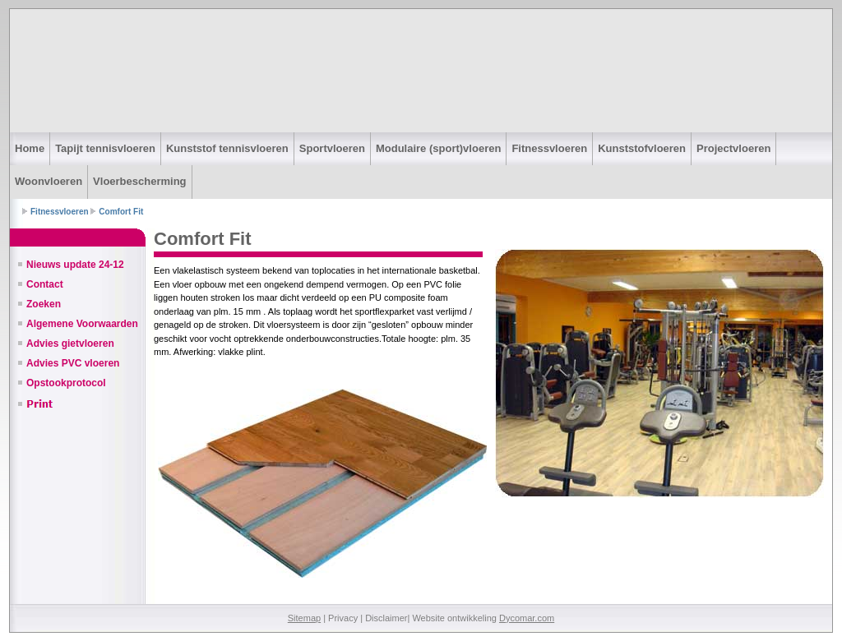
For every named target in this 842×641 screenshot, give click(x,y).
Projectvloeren (733, 148)
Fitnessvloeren (549, 148)
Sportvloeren (332, 148)
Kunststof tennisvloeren (227, 148)
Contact (44, 284)
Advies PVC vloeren (72, 363)
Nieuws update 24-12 (75, 264)
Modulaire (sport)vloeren (438, 148)
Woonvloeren (48, 181)
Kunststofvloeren (642, 148)
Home (29, 148)
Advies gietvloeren (70, 343)
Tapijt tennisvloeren (105, 148)
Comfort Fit (121, 211)
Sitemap (304, 618)
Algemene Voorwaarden (82, 324)
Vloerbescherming (139, 181)
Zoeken (43, 304)
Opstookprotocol (66, 383)
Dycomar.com (526, 618)
